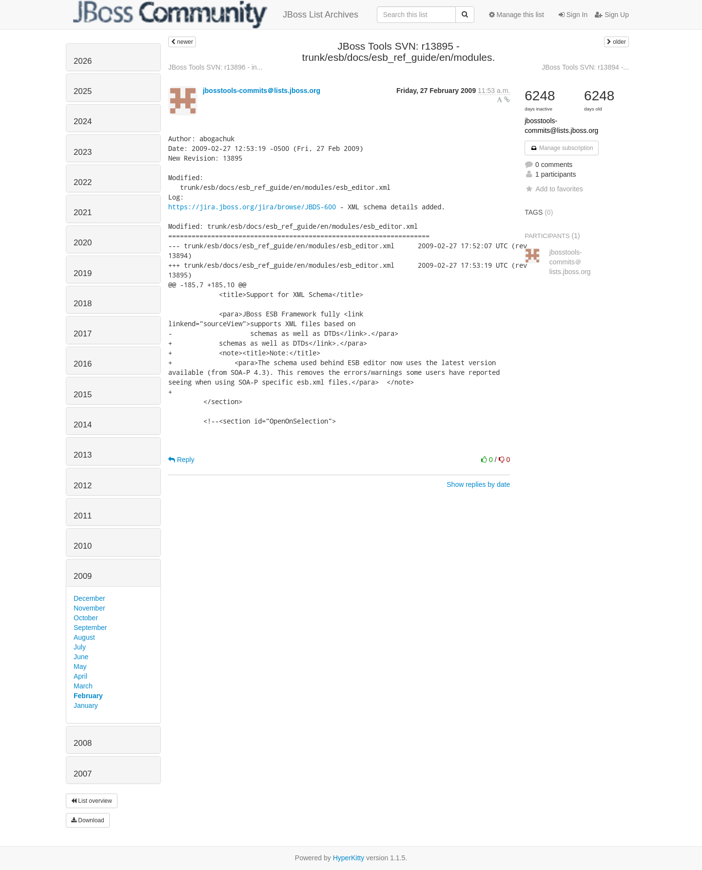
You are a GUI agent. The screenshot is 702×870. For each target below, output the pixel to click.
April (80, 676)
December (89, 598)
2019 (83, 273)
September (90, 627)
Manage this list (516, 15)
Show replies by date (478, 484)
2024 (83, 121)
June (81, 657)
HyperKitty (349, 858)
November (89, 608)
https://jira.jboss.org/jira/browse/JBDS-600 (252, 206)
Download (87, 820)
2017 (83, 333)
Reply (181, 459)
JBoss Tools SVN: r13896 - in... (215, 67)
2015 (83, 394)
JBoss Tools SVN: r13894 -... (585, 67)
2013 (83, 455)
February (88, 696)
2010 (83, 546)
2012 (83, 485)
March (83, 686)
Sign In (573, 15)
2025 (83, 91)
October (86, 618)
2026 (83, 61)
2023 (83, 152)
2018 (83, 303)
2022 (83, 182)
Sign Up (612, 15)
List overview (91, 800)
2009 (83, 576)
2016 (83, 364)
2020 (83, 242)
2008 (83, 743)
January (86, 705)
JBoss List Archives (215, 14)
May (80, 666)
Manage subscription (561, 148)
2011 (83, 515)
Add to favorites (554, 189)
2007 (83, 773)
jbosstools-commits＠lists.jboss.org (261, 90)
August (84, 637)
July (80, 647)
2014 (83, 424)
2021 (83, 212)
